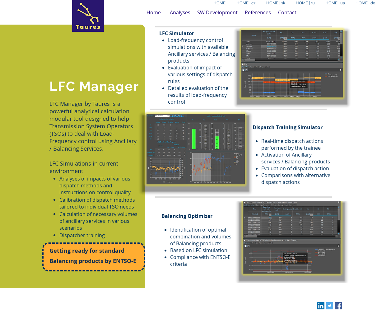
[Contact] (287, 12)
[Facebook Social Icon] (338, 305)
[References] (257, 12)
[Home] (153, 12)
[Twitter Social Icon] (329, 305)
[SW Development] (217, 12)
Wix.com (157, 296)
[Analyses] (180, 12)
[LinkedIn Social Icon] (320, 305)
